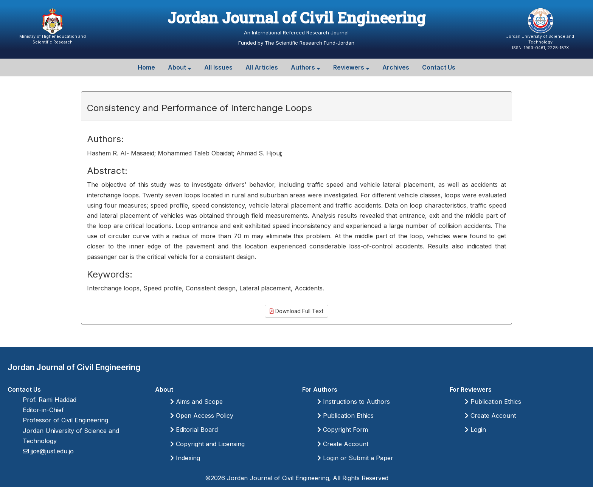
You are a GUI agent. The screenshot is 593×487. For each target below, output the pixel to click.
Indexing (185, 458)
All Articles (261, 67)
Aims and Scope (196, 401)
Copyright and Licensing (207, 444)
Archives (395, 67)
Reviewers (351, 67)
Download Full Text (296, 311)
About (179, 67)
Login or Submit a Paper (355, 458)
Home (146, 67)
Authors (305, 67)
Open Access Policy (201, 415)
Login (475, 429)
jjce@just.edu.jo (51, 451)
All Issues (218, 67)
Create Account (342, 444)
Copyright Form (342, 429)
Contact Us (438, 67)
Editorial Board (194, 429)
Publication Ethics (345, 415)
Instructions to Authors (353, 401)
